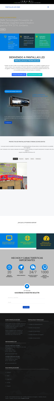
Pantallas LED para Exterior (34, 331)
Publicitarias (38, 158)
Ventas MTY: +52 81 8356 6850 (34, 2)
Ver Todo (15, 158)
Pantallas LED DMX (25, 398)
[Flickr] (29, 1)
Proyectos (21, 158)
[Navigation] (48, 7)
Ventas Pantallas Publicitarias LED (8, 242)
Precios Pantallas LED (19, 74)
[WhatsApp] (32, 1)
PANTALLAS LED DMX (12, 7)
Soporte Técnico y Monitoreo (27, 242)
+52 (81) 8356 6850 (10, 363)
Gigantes (27, 158)
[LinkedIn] (26, 1)
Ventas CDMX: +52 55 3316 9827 (21, 2)
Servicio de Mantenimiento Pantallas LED (45, 243)
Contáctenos (8, 122)
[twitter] (22, 1)
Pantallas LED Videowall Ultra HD (35, 324)
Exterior (32, 158)
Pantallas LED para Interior (34, 327)
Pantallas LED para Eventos (34, 338)
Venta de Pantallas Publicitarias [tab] (13, 91)
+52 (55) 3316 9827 (10, 353)
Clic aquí (25, 42)
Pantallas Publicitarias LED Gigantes (36, 334)
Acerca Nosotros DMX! (34, 74)
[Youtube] (24, 1)
